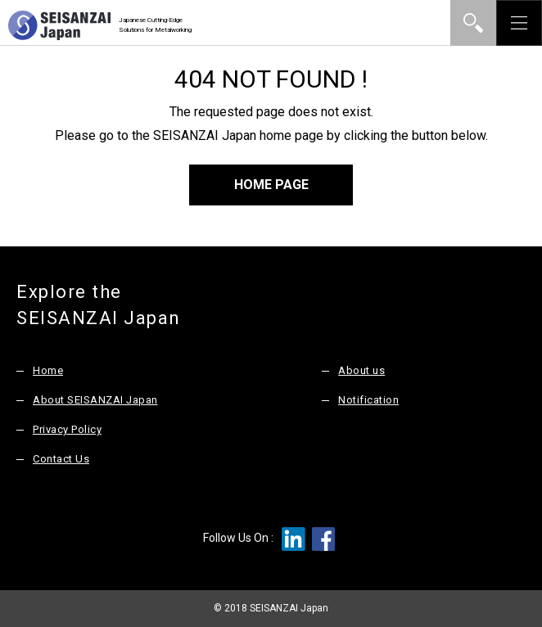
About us (361, 370)
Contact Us (61, 459)
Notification (368, 400)
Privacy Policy (67, 429)
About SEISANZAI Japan (95, 400)
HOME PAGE (271, 184)
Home (48, 370)
